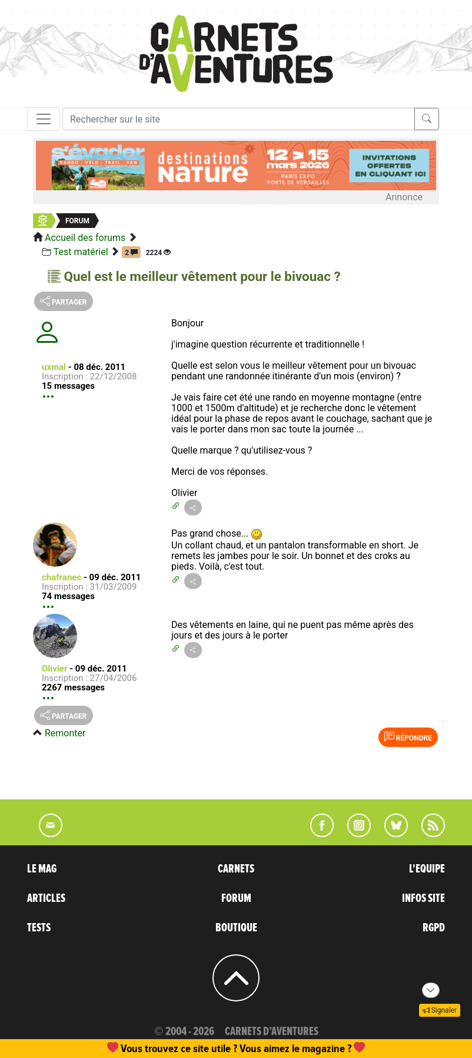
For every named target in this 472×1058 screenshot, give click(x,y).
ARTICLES (46, 898)
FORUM (236, 898)
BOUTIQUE (236, 928)
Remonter (65, 733)
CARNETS (236, 869)
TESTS (39, 928)
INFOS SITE (423, 898)
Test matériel (81, 251)
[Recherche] (238, 119)
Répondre (408, 737)
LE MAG (41, 869)
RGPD (434, 928)
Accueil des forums (85, 237)
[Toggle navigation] (43, 119)
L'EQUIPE (427, 869)
